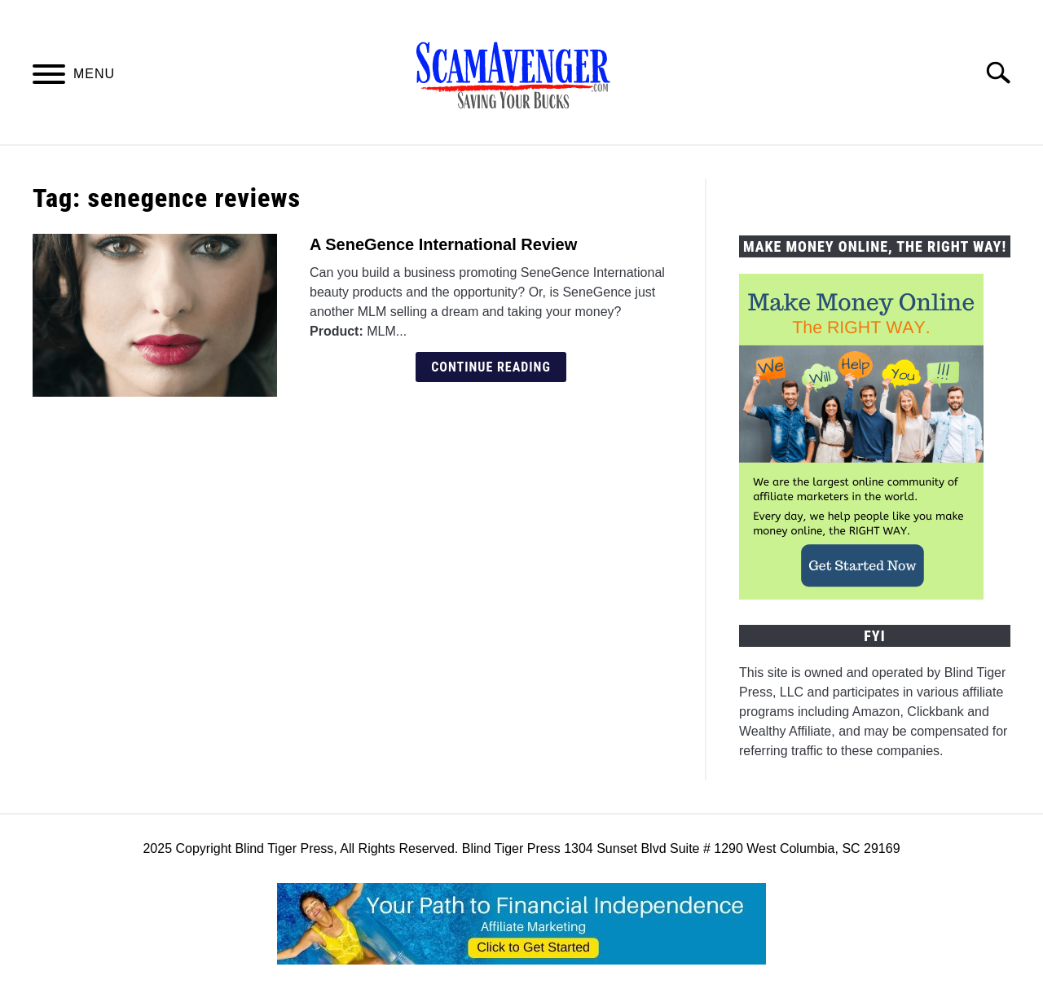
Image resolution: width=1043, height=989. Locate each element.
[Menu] (48, 77)
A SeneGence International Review (443, 244)
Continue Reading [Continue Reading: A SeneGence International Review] (491, 367)
